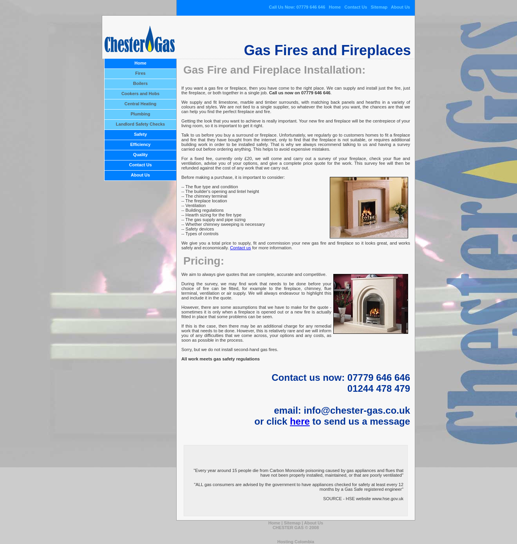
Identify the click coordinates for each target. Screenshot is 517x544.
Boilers (140, 83)
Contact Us (355, 7)
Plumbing (140, 114)
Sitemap (379, 7)
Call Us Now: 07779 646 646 (297, 7)
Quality (140, 154)
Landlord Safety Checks (140, 124)
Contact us (240, 247)
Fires (140, 73)
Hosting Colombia (295, 541)
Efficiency (140, 144)
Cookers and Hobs (140, 93)
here (300, 421)
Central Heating (140, 103)
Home (335, 7)
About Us (400, 7)
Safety (140, 134)
